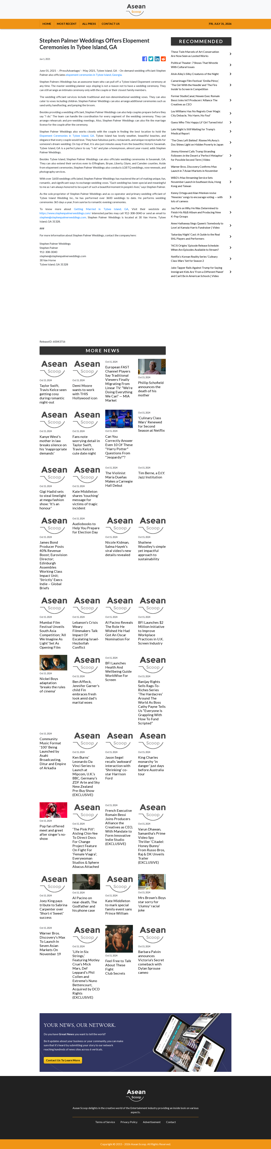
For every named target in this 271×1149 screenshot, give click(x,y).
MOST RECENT (67, 23)
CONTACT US (111, 23)
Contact (171, 1122)
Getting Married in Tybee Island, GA (101, 209)
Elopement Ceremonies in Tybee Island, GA (67, 135)
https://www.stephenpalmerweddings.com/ (65, 213)
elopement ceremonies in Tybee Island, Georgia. (93, 74)
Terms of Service (105, 1122)
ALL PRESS (89, 23)
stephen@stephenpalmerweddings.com (63, 217)
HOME (47, 23)
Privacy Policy (128, 1122)
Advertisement (152, 1122)
